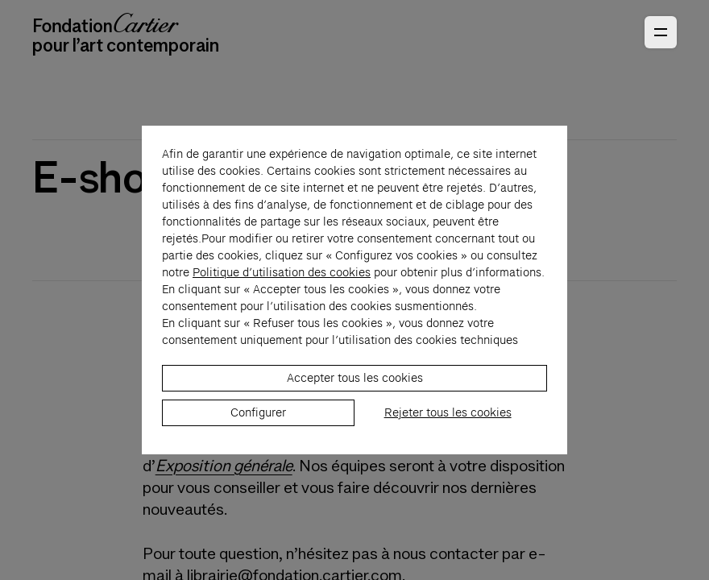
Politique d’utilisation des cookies (282, 281)
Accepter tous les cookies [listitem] (355, 386)
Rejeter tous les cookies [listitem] (448, 421)
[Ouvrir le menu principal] (661, 32)
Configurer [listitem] (258, 421)
